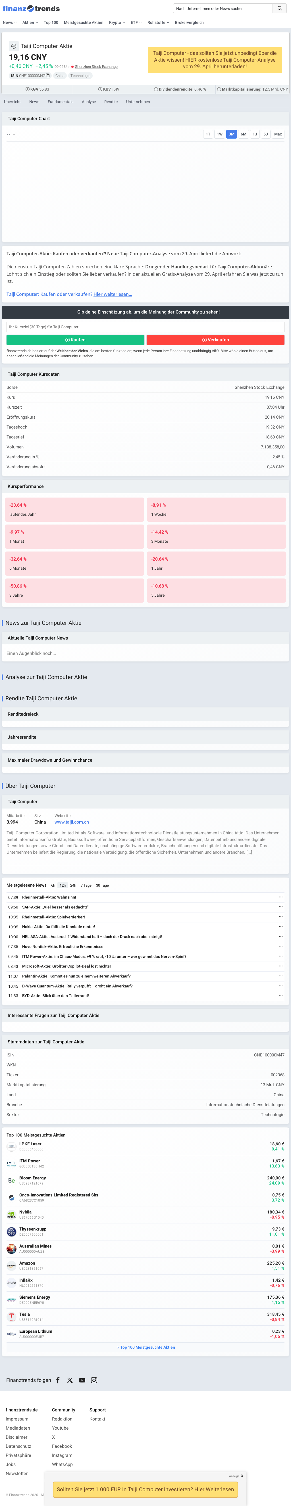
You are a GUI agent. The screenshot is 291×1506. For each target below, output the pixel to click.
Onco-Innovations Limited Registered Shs (58, 1195)
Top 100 (51, 23)
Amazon (27, 1263)
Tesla (24, 1314)
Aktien (28, 23)
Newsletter (17, 1473)
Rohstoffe (156, 23)
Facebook (62, 1446)
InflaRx (26, 1280)
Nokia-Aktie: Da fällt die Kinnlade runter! (58, 927)
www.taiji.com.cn (72, 822)
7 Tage (86, 885)
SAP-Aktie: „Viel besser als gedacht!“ (55, 907)
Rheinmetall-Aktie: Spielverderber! (53, 917)
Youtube (60, 1428)
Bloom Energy (32, 1178)
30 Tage (102, 885)
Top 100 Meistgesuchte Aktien (147, 1347)
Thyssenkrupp (32, 1229)
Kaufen (78, 340)
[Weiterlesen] (281, 898)
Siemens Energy (34, 1297)
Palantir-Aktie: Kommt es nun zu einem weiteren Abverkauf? (76, 976)
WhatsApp (62, 1464)
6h (53, 885)
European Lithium (35, 1331)
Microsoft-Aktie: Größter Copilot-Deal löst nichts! (66, 966)
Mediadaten (18, 1428)
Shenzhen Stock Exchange (96, 66)
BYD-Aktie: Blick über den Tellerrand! (55, 996)
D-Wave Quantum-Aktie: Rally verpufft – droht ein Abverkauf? (77, 986)
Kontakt (97, 1419)
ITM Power (29, 1161)
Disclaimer (16, 1437)
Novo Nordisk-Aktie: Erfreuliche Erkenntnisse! (63, 947)
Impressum (17, 1419)
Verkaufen (218, 340)
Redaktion (62, 1419)
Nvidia (25, 1212)
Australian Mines (35, 1246)
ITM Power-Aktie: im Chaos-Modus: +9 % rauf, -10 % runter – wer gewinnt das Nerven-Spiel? (104, 957)
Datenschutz (18, 1446)
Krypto (115, 23)
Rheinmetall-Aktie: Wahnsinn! (49, 897)
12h (63, 885)
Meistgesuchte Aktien (83, 23)
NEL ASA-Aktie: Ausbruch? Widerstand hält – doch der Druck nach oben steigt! (92, 937)
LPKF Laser (30, 1144)
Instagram (62, 1455)
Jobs (11, 1464)
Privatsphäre (18, 1455)
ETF (134, 23)
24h (73, 885)
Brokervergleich (189, 23)
